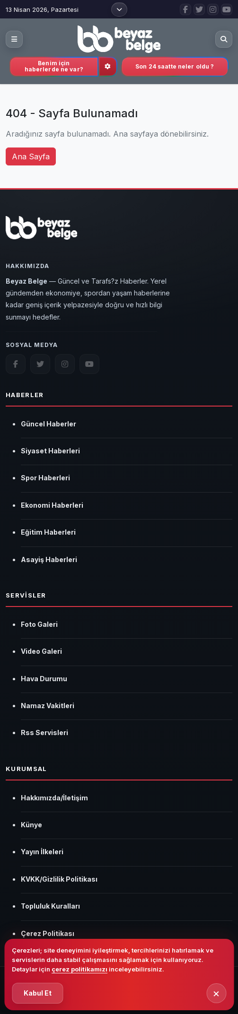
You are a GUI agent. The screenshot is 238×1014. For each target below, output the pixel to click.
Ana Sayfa (31, 156)
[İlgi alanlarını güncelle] (107, 67)
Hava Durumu (44, 679)
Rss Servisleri (44, 732)
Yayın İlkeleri (42, 852)
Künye (31, 825)
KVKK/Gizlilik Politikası (59, 879)
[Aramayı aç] (223, 39)
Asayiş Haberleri (49, 559)
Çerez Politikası (47, 933)
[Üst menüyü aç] (119, 9)
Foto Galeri (39, 624)
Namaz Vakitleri (47, 706)
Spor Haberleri (45, 478)
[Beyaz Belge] (41, 233)
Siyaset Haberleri (50, 451)
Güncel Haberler (48, 424)
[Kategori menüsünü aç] (14, 39)
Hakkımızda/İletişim (54, 798)
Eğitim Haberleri (48, 532)
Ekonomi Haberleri (52, 505)
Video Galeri (41, 651)
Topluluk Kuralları (50, 906)
